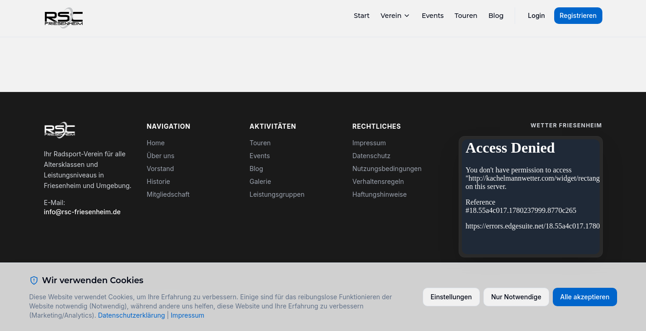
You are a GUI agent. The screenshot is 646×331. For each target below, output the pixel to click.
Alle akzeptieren (585, 297)
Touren (466, 15)
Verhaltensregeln (378, 181)
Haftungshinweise (380, 194)
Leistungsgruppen (277, 194)
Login (536, 15)
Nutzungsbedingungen (387, 168)
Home (156, 143)
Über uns (160, 156)
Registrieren (578, 15)
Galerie (260, 181)
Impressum (369, 143)
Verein (395, 15)
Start (362, 15)
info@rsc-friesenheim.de (82, 212)
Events (432, 15)
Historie (158, 181)
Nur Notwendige (516, 297)
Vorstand (160, 168)
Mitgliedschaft (168, 194)
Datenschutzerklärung (131, 315)
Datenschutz (372, 156)
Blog (496, 15)
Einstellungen (451, 297)
